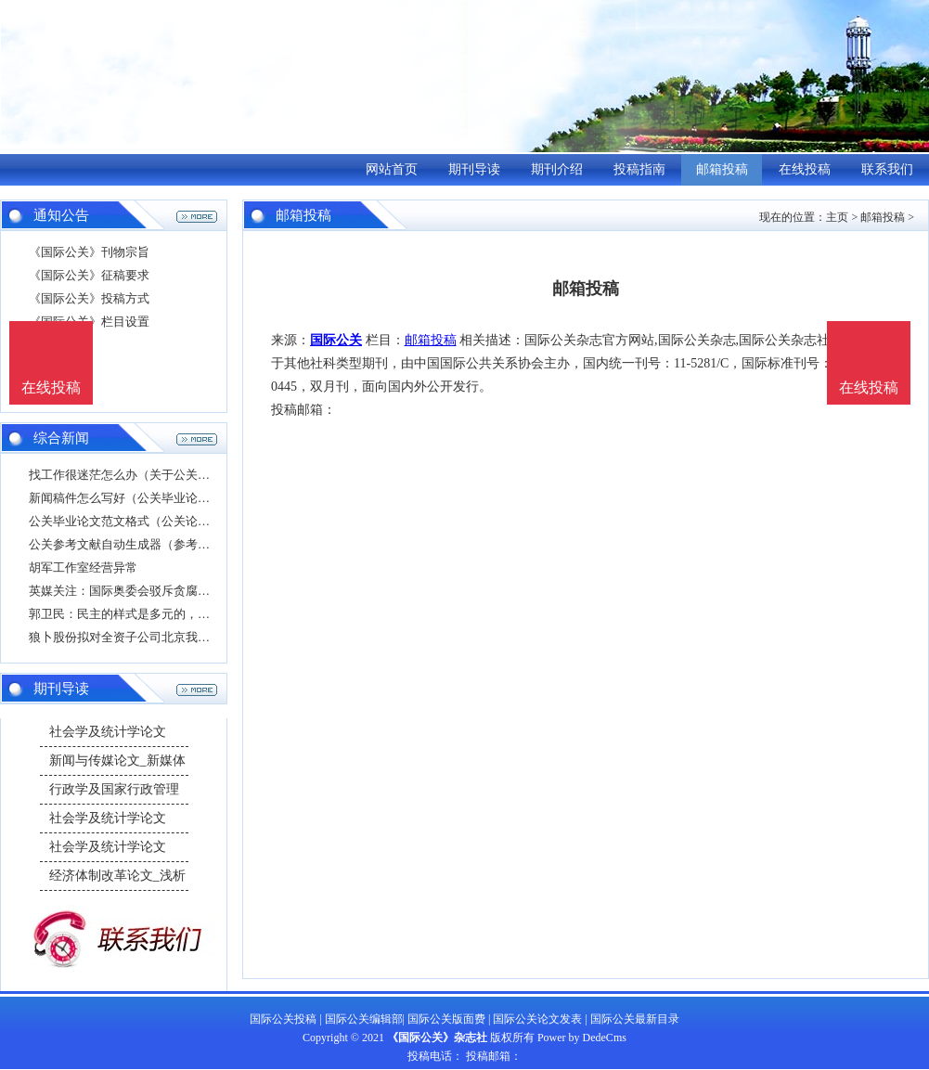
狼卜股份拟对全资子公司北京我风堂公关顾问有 (155, 637)
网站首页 (392, 169)
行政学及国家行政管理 (114, 789)
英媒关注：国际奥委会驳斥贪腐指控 (125, 591)
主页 (837, 217)
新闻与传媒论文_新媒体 (117, 760)
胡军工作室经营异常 (83, 567)
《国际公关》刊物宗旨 (89, 252)
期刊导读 (474, 169)
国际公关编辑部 (364, 1018)
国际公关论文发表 (537, 1018)
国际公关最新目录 (634, 1018)
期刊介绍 (557, 169)
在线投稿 (805, 169)
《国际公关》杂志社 (437, 1037)
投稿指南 (639, 169)
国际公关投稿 (283, 1018)
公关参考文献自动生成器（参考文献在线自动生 (155, 544)
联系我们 (887, 169)
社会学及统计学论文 (107, 732)
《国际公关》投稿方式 (89, 298)
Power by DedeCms (581, 1037)
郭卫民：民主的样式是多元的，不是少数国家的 (155, 614)
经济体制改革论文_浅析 (117, 876)
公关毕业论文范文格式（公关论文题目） (137, 521)
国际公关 (336, 340)
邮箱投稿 (722, 169)
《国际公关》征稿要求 (89, 275)
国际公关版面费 (446, 1018)
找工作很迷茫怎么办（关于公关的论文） (137, 475)
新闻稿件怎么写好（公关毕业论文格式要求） (149, 498)
